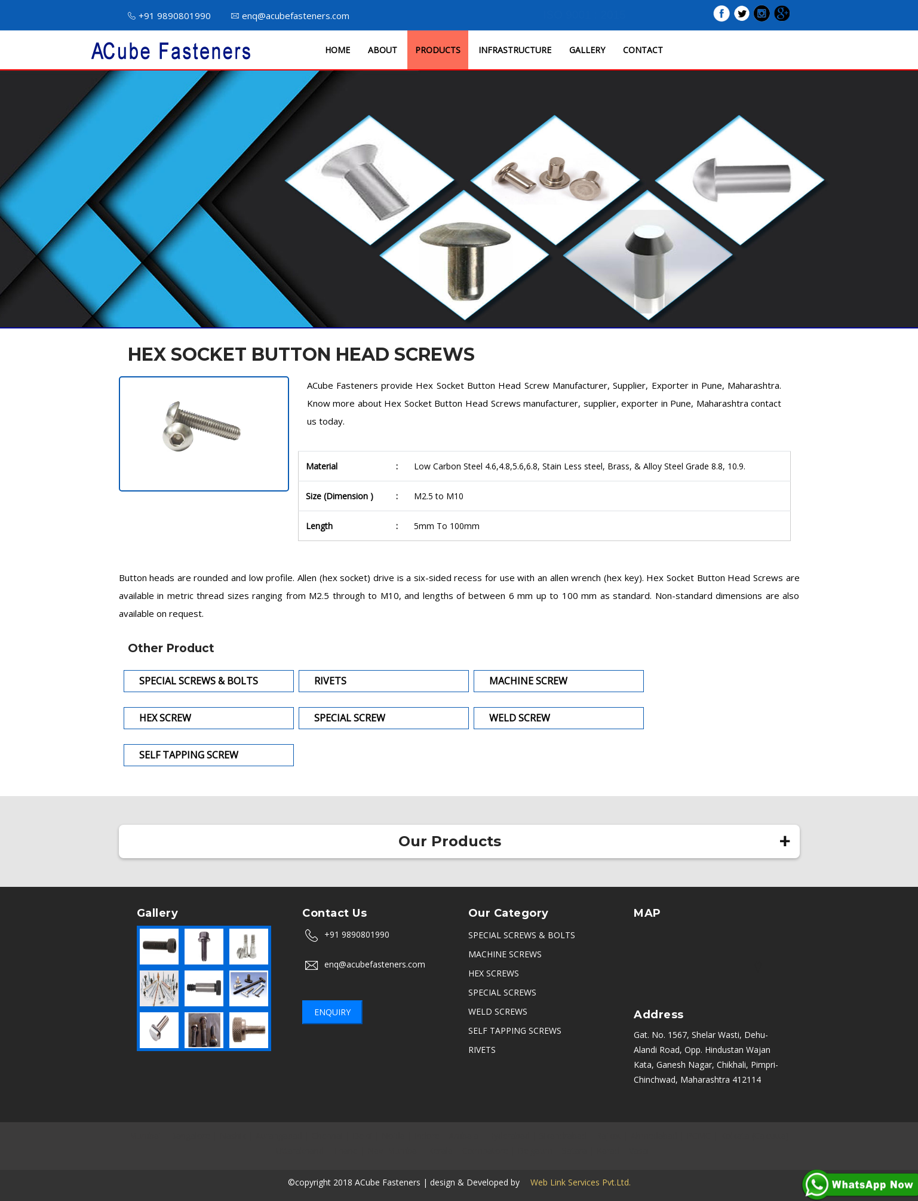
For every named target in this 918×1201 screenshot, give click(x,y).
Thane (345, 1150)
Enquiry (332, 1012)
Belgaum (535, 1150)
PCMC (699, 1135)
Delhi (362, 1135)
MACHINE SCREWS (505, 954)
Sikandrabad (563, 1135)
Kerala (440, 1150)
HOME (337, 50)
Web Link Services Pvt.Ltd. (576, 1182)
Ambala (463, 1135)
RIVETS (482, 1049)
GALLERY (587, 50)
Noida (393, 1135)
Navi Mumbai (393, 1150)
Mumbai (145, 1135)
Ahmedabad (654, 1135)
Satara (574, 1150)
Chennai (327, 1135)
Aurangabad (279, 1135)
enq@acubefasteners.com (290, 15)
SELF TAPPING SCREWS (514, 1030)
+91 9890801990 (169, 15)
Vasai (639, 1150)
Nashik (233, 1135)
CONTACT (643, 50)
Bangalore (190, 1135)
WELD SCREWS (497, 1011)
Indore (427, 1135)
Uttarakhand (300, 1150)
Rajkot (608, 1135)
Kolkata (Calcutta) (754, 1135)
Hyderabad (509, 1135)
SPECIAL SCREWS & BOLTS (521, 935)
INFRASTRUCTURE (514, 50)
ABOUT (382, 50)
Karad (608, 1150)
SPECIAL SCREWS (502, 992)
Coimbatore (485, 1150)
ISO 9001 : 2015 (584, 14)
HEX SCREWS (493, 973)
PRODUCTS (437, 50)
